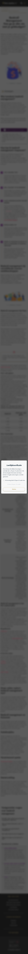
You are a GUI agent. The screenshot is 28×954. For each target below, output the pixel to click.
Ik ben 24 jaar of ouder (14, 484)
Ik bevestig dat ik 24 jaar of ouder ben (15, 480)
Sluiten (14, 489)
